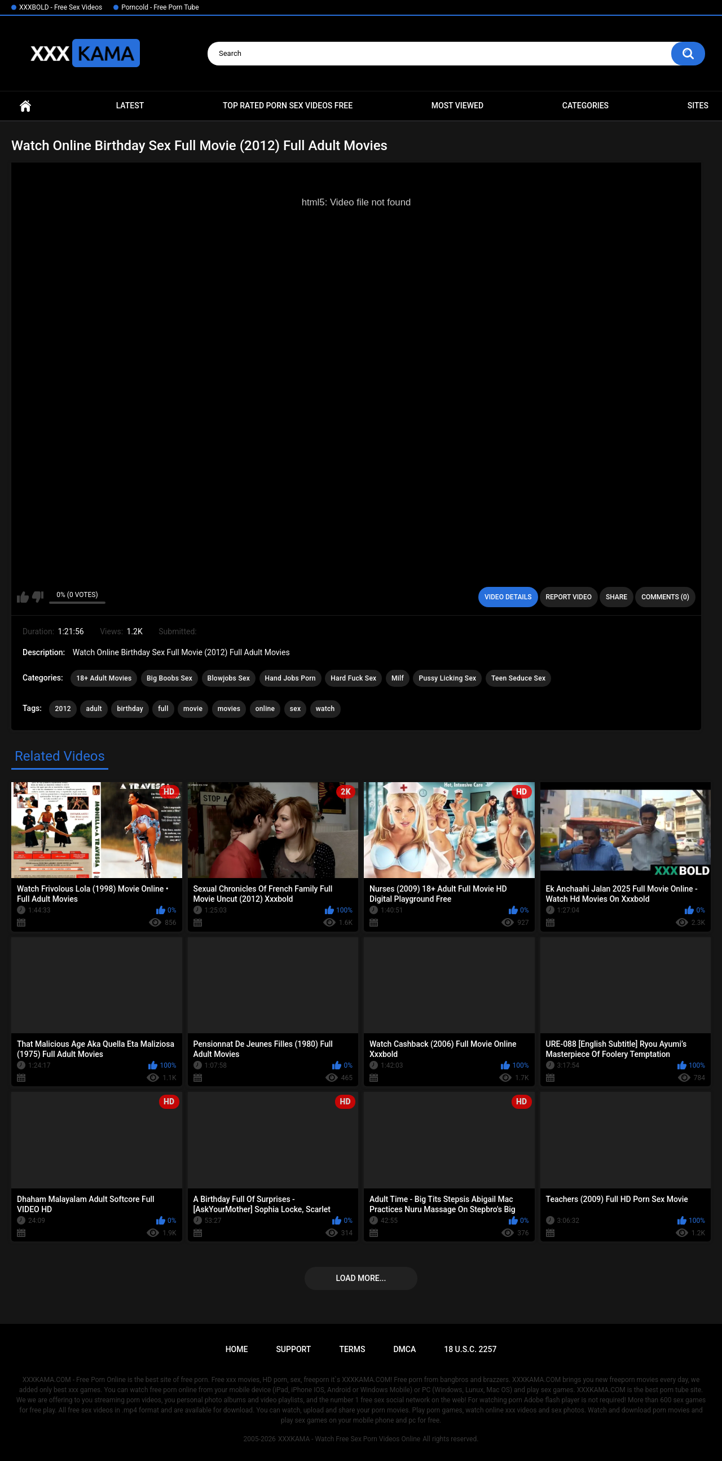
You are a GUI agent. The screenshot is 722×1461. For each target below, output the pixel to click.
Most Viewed (457, 105)
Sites (698, 105)
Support (293, 1349)
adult (94, 709)
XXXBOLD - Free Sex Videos (60, 7)
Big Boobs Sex (169, 678)
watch (325, 709)
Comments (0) (665, 597)
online (265, 709)
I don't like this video (37, 597)
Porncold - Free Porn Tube (160, 7)
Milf (397, 678)
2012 (63, 709)
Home (25, 105)
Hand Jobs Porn (290, 678)
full (163, 709)
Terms (352, 1349)
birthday (130, 709)
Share (616, 597)
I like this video (23, 597)
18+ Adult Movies (103, 678)
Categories (585, 105)
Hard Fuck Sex (353, 678)
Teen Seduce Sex (518, 678)
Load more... (361, 1278)
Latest (130, 105)
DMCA (404, 1349)
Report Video (569, 597)
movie (192, 709)
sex (295, 709)
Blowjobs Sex (229, 678)
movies (229, 709)
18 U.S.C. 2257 (470, 1349)
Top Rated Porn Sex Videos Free (288, 105)
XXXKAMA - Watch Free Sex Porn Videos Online (349, 1439)
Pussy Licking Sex (447, 678)
